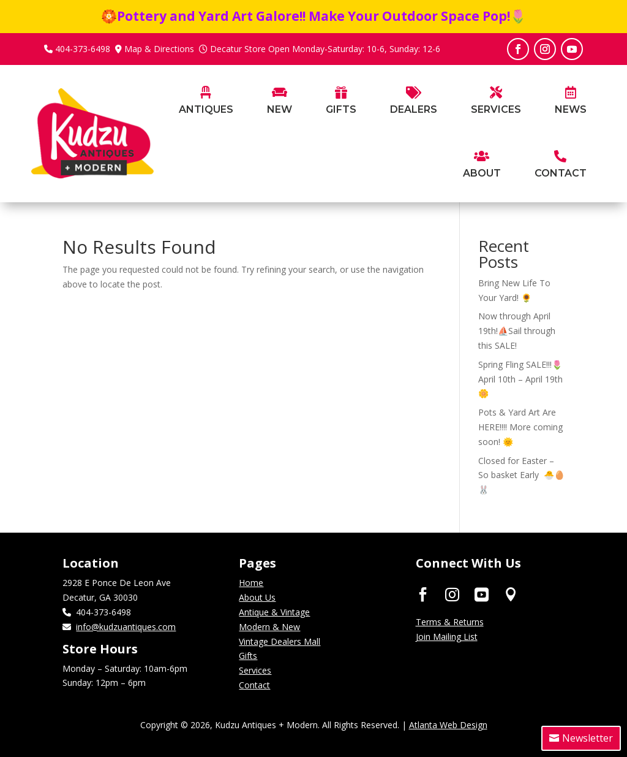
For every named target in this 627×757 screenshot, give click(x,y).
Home (251, 582)
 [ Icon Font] (482, 594)
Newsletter (587, 738)
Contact (254, 685)
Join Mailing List (447, 636)
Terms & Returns (450, 622)
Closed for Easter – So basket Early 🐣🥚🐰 (521, 475)
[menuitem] (206, 120)
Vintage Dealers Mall (279, 641)
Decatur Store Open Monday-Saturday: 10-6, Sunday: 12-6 (325, 49)
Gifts (248, 655)
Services (255, 670)
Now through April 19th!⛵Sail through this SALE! (516, 330)
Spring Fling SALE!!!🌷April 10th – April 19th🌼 (520, 379)
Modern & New (269, 627)
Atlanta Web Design (448, 725)
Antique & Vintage (274, 612)
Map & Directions (159, 49)
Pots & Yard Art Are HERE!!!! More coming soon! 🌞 (520, 426)
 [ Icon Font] (511, 594)
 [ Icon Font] (452, 594)
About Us (257, 597)
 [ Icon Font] (423, 594)
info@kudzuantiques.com (126, 627)
